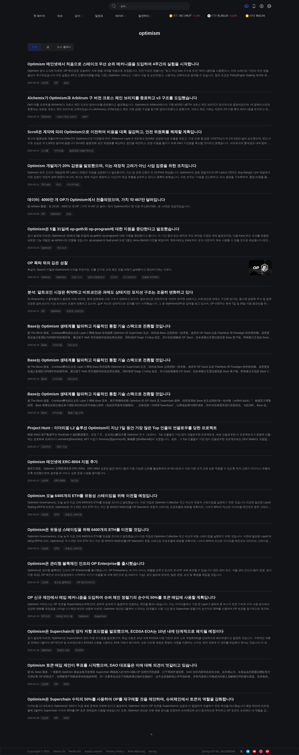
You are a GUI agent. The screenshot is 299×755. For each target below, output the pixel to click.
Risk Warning (136, 751)
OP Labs (45, 184)
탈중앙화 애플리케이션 (81, 150)
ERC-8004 (59, 480)
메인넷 (74, 480)
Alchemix (46, 116)
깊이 (79, 15)
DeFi (85, 116)
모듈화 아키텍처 (150, 277)
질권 (66, 83)
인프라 (114, 277)
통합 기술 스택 (75, 413)
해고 (58, 184)
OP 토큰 (45, 616)
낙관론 (44, 83)
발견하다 (145, 15)
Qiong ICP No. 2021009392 (218, 751)
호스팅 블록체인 (62, 582)
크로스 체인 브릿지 (66, 116)
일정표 (99, 15)
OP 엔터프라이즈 (86, 582)
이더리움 (58, 150)
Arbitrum (45, 277)
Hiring (152, 751)
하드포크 (61, 248)
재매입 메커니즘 (64, 616)
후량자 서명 (63, 650)
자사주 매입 (73, 184)
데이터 (120, 15)
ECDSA (79, 650)
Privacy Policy (115, 751)
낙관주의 (46, 446)
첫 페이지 (39, 15)
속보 (60, 15)
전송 (69, 214)
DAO (66, 684)
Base (44, 345)
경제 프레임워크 (96, 277)
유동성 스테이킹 (75, 311)
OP (56, 83)
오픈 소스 (77, 277)
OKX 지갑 (62, 446)
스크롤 (44, 150)
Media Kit (75, 751)
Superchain (100, 616)
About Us (59, 751)
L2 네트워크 (130, 277)
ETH (56, 514)
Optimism (56, 214)
